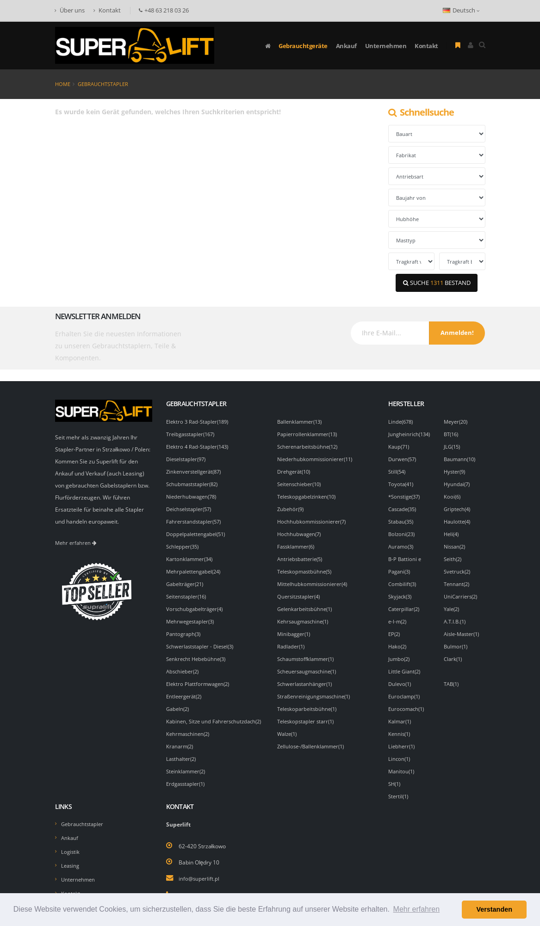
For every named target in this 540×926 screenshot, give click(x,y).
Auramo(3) (402, 541)
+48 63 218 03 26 (201, 880)
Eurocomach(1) (408, 698)
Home (62, 83)
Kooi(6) (453, 493)
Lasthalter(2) (182, 758)
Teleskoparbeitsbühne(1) (309, 698)
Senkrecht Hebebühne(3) (198, 650)
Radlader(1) (292, 638)
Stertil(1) (399, 782)
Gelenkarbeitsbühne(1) (306, 601)
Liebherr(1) (402, 734)
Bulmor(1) (457, 638)
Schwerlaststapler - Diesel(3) (203, 638)
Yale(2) (453, 601)
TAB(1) (452, 674)
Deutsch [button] (461, 10)
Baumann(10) (461, 457)
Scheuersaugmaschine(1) (310, 662)
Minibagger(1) (295, 626)
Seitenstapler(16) (188, 589)
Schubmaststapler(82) (194, 481)
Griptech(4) (458, 505)
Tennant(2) (458, 577)
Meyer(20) (457, 421)
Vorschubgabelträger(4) (197, 601)
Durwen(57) (403, 457)
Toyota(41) (402, 481)
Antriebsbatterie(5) (301, 553)
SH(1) (395, 770)
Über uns (70, 10)
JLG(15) (453, 445)
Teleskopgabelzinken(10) (309, 493)
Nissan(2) (456, 541)
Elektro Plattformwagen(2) (200, 674)
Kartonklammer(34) (191, 553)
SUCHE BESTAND (437, 282)
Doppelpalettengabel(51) (198, 529)
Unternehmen (386, 46)
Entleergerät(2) (185, 686)
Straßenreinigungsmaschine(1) (317, 686)
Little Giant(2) (405, 662)
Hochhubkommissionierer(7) (314, 517)
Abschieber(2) (184, 662)
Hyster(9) (456, 469)
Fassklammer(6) (298, 541)
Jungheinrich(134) (411, 433)
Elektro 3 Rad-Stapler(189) (200, 421)
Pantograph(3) (184, 626)
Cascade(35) (404, 505)
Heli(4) (452, 529)
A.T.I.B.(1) (456, 613)
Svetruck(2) (458, 565)
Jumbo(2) (399, 650)
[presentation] (277, 339)
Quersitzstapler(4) (300, 589)
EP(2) (395, 626)
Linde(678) (402, 421)
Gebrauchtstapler (103, 83)
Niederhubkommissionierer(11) (317, 457)
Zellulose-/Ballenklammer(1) (313, 734)
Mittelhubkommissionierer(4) (314, 577)
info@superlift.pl (200, 864)
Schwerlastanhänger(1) (307, 674)
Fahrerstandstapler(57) (196, 517)
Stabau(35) (402, 517)
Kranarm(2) (181, 746)
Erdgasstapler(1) (187, 782)
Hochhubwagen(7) (300, 529)
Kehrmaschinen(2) (189, 734)
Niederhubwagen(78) (193, 493)
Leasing (71, 849)
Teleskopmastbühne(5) (306, 565)
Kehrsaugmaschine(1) (305, 613)
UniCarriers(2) (462, 589)
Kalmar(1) (401, 710)
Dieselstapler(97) (188, 457)
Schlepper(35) (184, 541)
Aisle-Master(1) (464, 626)
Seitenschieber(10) (301, 481)
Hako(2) (398, 638)
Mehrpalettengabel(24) (196, 565)
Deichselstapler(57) (191, 505)
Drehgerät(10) (295, 469)
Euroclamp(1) (405, 686)
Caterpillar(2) (405, 601)
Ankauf (346, 46)
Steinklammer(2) (187, 770)
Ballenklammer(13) (302, 421)
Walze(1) (288, 722)
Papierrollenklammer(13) (309, 433)
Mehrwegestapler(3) (192, 613)
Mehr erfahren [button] (416, 909)
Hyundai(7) (458, 481)
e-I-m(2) (398, 613)
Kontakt (107, 10)
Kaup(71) (399, 445)
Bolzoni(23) (402, 529)
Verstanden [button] (494, 909)
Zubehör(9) (291, 505)
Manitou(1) (402, 758)
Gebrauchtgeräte (303, 46)
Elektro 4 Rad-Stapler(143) (200, 445)
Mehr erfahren (77, 542)
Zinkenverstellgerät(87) (196, 469)
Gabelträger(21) (187, 577)
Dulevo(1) (400, 674)
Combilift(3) (403, 577)
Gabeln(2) (179, 698)
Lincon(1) (400, 746)
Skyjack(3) (401, 589)
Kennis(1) (400, 722)
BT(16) (452, 433)
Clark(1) (454, 650)
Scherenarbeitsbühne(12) (310, 445)
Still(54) (398, 469)
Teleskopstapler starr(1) (308, 710)
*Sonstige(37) (406, 493)
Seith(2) (454, 553)
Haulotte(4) (458, 517)
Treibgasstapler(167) (193, 433)
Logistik (71, 836)
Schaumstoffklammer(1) (308, 650)
